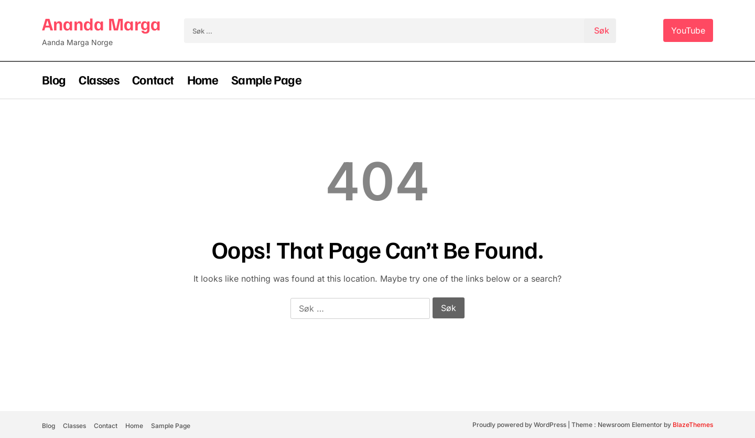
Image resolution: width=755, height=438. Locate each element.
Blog (54, 79)
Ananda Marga (101, 23)
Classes (99, 79)
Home (202, 79)
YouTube (688, 30)
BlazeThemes (693, 425)
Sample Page (266, 79)
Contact (153, 79)
